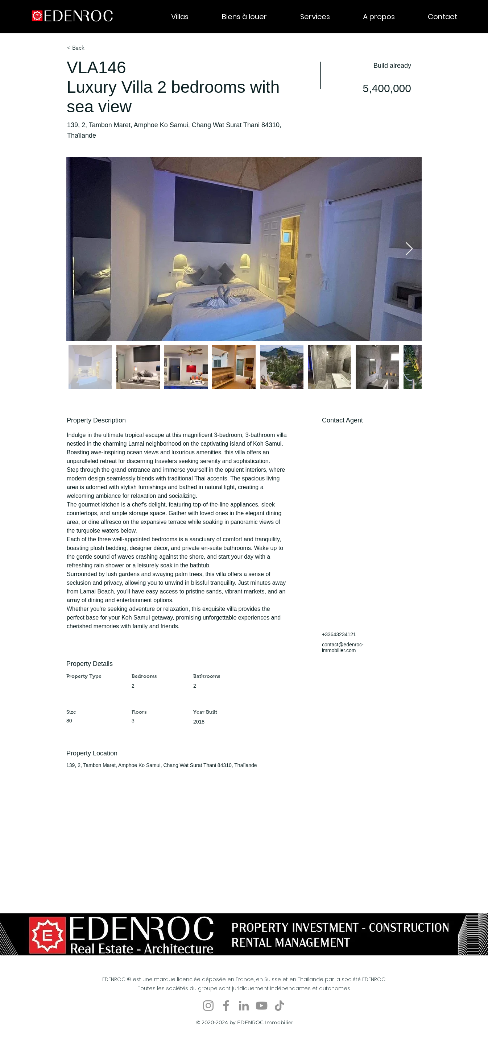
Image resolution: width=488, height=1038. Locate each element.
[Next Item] (409, 249)
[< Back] (92, 47)
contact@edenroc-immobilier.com (343, 647)
